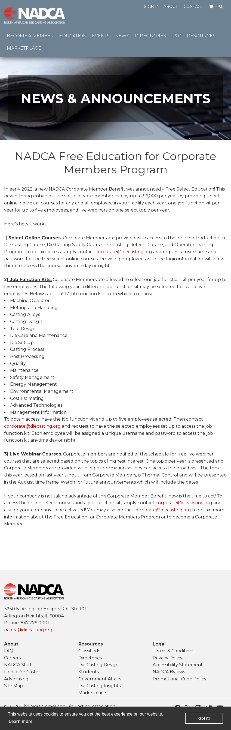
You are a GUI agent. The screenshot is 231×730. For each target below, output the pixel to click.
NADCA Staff (18, 664)
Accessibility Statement (178, 664)
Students (88, 671)
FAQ (8, 650)
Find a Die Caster (22, 671)
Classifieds (89, 650)
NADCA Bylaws (169, 671)
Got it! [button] (204, 718)
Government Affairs (99, 678)
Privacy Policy (168, 657)
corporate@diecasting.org (124, 251)
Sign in (152, 6)
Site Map (13, 685)
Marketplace (92, 692)
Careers (12, 657)
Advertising (16, 678)
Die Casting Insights (99, 685)
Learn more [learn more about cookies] (20, 721)
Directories (90, 657)
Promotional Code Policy (180, 678)
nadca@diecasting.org (28, 629)
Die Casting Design (98, 664)
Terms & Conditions (173, 650)
